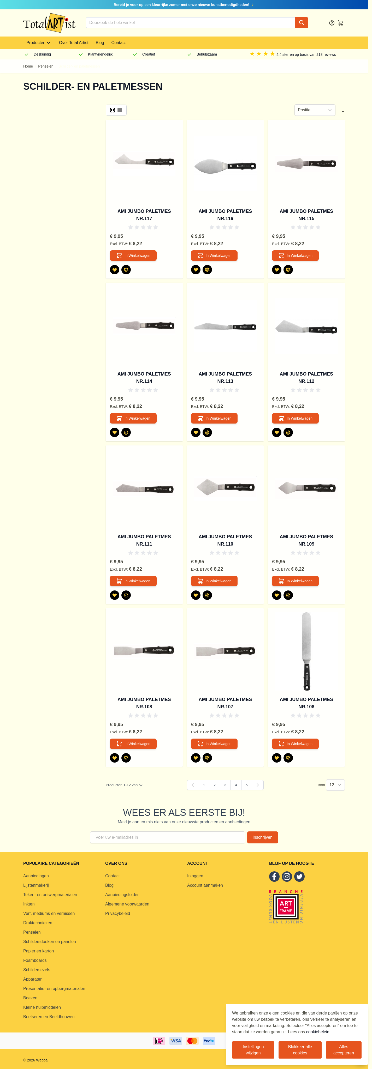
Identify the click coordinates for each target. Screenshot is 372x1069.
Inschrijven (263, 837)
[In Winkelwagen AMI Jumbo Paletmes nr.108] (133, 744)
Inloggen (195, 876)
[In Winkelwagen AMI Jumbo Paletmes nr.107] (214, 744)
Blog (100, 42)
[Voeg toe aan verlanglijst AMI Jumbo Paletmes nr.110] (195, 595)
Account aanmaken (205, 885)
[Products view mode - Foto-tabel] (112, 110)
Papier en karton (38, 951)
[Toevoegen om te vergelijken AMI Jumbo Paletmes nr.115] (288, 269)
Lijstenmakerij (36, 885)
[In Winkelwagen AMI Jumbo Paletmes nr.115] (295, 255)
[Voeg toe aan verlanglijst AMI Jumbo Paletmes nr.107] (195, 758)
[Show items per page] (335, 785)
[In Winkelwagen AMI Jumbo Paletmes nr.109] (295, 581)
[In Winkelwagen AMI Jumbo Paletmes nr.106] (295, 744)
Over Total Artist (73, 42)
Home (28, 66)
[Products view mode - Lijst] (120, 110)
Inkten (29, 904)
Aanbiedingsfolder (122, 894)
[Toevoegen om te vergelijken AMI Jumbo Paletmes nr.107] (207, 758)
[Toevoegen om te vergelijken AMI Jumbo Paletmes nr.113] (207, 432)
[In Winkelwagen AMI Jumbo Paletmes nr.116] (214, 255)
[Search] (301, 22)
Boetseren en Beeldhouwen (49, 1016)
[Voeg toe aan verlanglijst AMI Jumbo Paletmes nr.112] (276, 432)
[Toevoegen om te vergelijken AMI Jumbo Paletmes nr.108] (126, 758)
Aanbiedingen (36, 876)
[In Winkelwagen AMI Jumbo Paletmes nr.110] (214, 581)
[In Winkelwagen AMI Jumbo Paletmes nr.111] (133, 581)
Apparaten (33, 979)
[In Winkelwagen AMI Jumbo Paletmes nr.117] (133, 255)
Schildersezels (36, 970)
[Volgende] (258, 785)
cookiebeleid (317, 1032)
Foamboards (35, 960)
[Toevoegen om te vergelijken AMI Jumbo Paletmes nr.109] (288, 595)
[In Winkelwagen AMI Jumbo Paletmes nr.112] (295, 418)
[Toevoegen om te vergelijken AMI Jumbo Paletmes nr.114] (126, 432)
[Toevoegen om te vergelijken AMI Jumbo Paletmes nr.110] (207, 595)
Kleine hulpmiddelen (42, 1007)
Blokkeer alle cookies (300, 1049)
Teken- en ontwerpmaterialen (50, 894)
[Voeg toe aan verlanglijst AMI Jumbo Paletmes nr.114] (114, 432)
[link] (193, 785)
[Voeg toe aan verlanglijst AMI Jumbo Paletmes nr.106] (276, 758)
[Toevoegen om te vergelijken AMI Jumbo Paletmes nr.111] (126, 595)
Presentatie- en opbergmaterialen (54, 988)
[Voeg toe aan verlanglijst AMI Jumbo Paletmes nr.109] (276, 595)
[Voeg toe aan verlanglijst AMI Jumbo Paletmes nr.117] (114, 269)
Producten (39, 43)
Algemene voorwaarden (127, 904)
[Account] (332, 23)
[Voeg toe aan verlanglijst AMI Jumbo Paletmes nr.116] (195, 269)
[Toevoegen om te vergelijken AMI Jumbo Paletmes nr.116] (207, 269)
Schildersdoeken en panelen (49, 941)
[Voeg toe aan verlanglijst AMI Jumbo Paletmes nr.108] (114, 758)
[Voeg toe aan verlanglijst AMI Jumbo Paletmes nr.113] (195, 432)
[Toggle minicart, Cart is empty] (340, 23)
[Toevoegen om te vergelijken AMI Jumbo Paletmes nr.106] (288, 758)
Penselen (45, 66)
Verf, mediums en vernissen (49, 913)
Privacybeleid (117, 913)
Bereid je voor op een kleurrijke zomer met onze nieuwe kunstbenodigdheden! (184, 5)
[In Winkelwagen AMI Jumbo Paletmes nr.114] (133, 418)
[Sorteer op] (314, 110)
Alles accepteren (343, 1049)
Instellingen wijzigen (253, 1049)
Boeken (30, 998)
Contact (118, 42)
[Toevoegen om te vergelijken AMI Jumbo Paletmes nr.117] (126, 269)
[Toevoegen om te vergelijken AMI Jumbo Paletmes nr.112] (288, 432)
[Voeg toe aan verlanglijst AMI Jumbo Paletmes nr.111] (114, 595)
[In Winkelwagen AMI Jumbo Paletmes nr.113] (214, 418)
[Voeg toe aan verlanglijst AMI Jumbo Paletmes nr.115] (276, 269)
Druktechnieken (37, 923)
